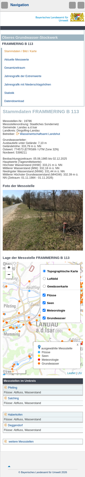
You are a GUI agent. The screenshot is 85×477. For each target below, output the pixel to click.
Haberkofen (13, 414)
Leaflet (71, 373)
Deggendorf (13, 425)
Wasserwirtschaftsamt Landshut (40, 134)
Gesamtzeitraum (14, 67)
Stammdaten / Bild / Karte (20, 51)
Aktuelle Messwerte (16, 59)
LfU (80, 373)
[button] (8, 268)
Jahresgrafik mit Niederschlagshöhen (27, 84)
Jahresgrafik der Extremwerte (22, 76)
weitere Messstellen (21, 441)
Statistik (9, 93)
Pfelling (10, 387)
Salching (11, 398)
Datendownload (14, 101)
